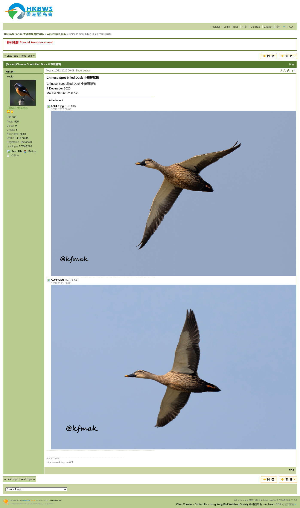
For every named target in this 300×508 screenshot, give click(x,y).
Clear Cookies (184, 504)
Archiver (269, 504)
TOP (291, 470)
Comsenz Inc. (55, 500)
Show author (83, 70)
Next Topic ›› (27, 55)
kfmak (9, 71)
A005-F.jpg (57, 279)
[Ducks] (10, 64)
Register (215, 26)
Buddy (32, 151)
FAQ (290, 26)
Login (227, 26)
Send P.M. (17, 151)
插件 (278, 26)
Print (291, 64)
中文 (244, 26)
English (268, 26)
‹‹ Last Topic (11, 55)
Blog (236, 26)
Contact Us (201, 504)
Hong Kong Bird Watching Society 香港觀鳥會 (236, 504)
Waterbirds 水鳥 (56, 34)
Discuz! (26, 500)
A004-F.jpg (57, 106)
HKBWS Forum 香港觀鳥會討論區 (24, 34)
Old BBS (255, 26)
